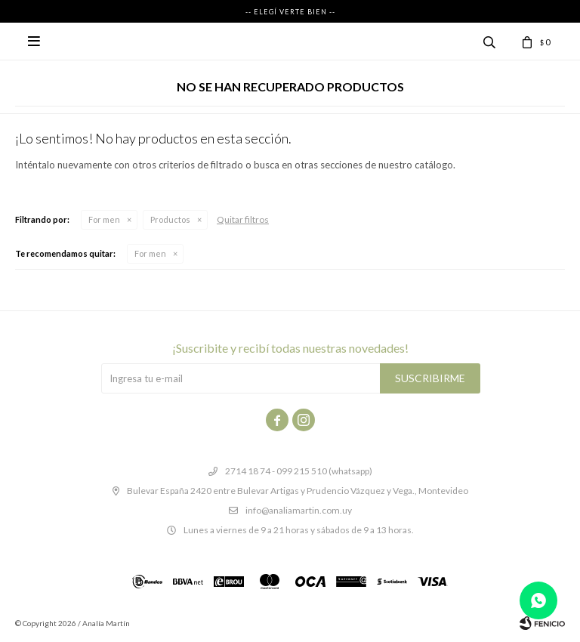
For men (104, 219)
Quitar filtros (243, 219)
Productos (170, 219)
